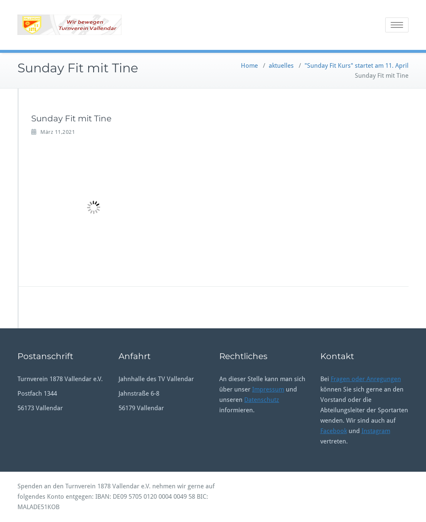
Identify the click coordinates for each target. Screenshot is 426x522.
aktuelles (281, 65)
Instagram (376, 431)
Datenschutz (261, 400)
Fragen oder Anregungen (366, 379)
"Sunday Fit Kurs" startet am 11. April (357, 65)
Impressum (268, 389)
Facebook (333, 431)
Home (249, 65)
